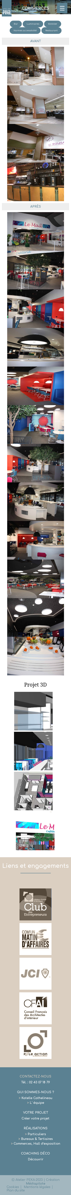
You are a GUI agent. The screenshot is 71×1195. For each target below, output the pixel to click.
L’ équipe (35, 1103)
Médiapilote (35, 1183)
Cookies (13, 1187)
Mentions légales (37, 1187)
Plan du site (16, 1190)
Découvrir (35, 1159)
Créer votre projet (35, 1118)
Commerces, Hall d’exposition (35, 1143)
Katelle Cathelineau (35, 1098)
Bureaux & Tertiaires (35, 1139)
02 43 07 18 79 (39, 1082)
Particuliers (35, 1134)
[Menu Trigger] (62, 8)
